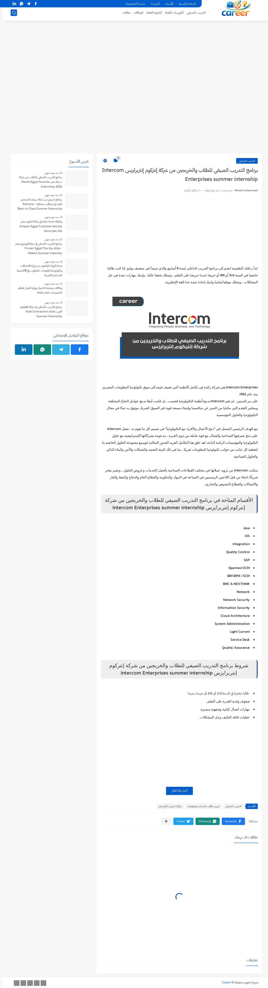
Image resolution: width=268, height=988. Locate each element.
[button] (231, 821)
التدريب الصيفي (193, 14)
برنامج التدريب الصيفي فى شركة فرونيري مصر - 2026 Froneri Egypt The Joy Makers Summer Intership (36, 248)
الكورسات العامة (172, 14)
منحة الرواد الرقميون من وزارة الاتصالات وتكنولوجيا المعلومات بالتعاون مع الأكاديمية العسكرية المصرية (37, 270)
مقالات (124, 14)
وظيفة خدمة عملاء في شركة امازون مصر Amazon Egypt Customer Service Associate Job (38, 226)
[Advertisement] (134, 58)
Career (224, 982)
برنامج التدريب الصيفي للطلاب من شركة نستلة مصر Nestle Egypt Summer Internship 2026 (38, 182)
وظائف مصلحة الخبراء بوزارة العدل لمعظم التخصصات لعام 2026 (38, 290)
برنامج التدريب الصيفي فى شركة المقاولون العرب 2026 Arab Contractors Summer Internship (38, 311)
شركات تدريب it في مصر (167, 806)
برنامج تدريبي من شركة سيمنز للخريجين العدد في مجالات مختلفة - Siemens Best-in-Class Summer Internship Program (37, 204)
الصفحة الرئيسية (185, 4)
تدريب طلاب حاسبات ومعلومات (201, 806)
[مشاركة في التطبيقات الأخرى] (164, 821)
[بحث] (11, 14)
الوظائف (136, 14)
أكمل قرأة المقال (177, 790)
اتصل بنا (153, 4)
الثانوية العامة (152, 14)
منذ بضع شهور (49, 172)
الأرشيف (167, 4)
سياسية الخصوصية (133, 4)
